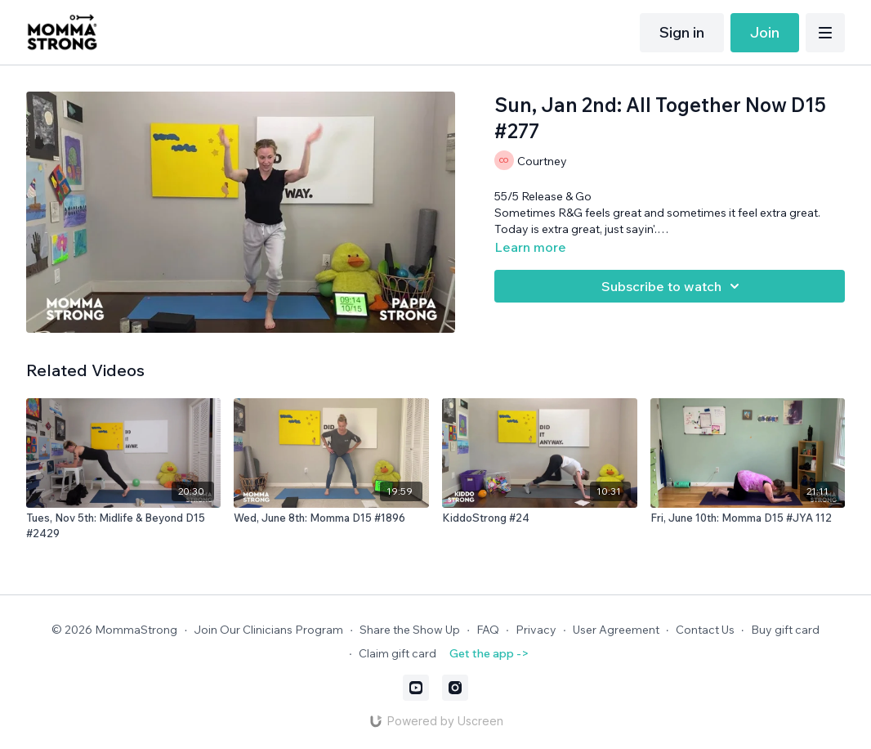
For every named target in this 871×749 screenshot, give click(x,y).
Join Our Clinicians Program (268, 629)
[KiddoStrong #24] (539, 518)
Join (764, 32)
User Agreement (616, 629)
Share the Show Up (410, 629)
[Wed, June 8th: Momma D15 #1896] (331, 518)
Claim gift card (397, 653)
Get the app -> (489, 653)
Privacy (536, 629)
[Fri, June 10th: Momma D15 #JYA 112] (748, 518)
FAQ (487, 629)
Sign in (681, 32)
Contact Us (705, 629)
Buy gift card (785, 629)
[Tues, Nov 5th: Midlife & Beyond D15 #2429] (123, 526)
